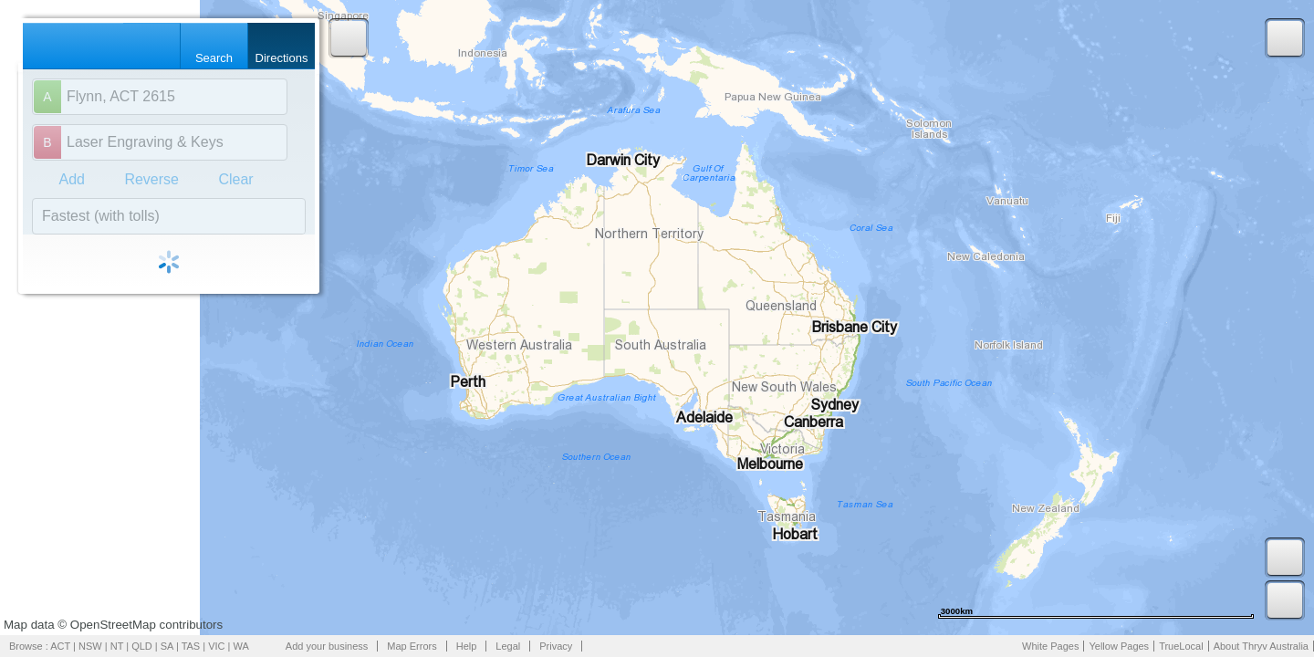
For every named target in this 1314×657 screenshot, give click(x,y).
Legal (507, 646)
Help (466, 646)
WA (241, 646)
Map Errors (411, 646)
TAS (191, 646)
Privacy (555, 646)
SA (167, 646)
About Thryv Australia (1261, 646)
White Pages (1050, 646)
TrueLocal (1181, 646)
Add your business (327, 646)
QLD (141, 646)
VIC (216, 646)
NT (116, 646)
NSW (90, 646)
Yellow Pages (1119, 646)
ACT (60, 646)
